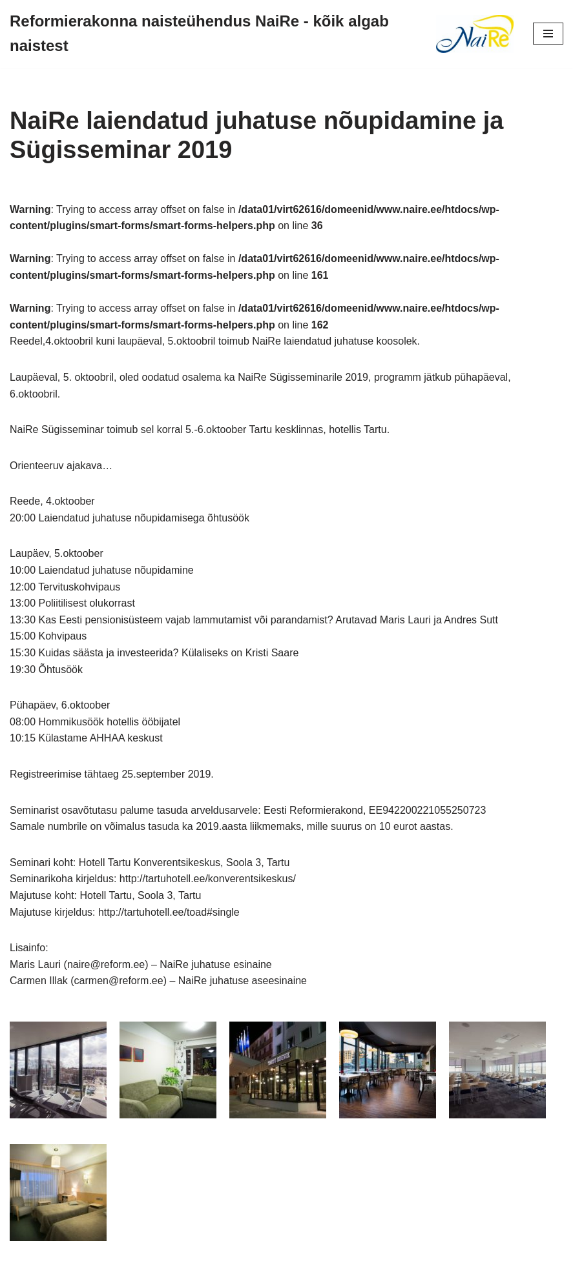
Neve (228, 1267)
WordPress (331, 1267)
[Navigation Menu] (548, 34)
